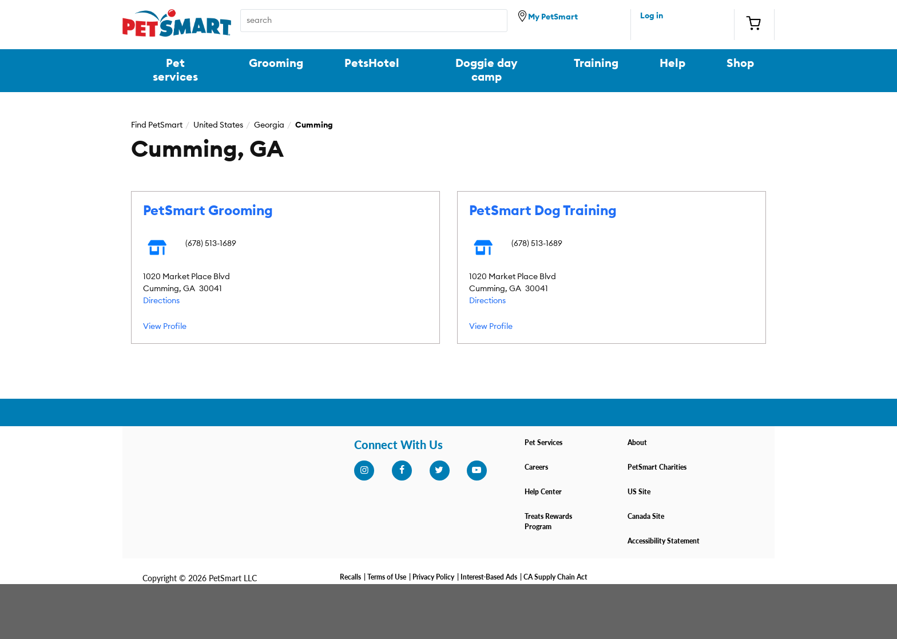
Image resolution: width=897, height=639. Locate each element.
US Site (639, 492)
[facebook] (401, 470)
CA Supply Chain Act (555, 577)
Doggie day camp (486, 70)
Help (672, 63)
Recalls (350, 577)
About (637, 442)
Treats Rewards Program (548, 521)
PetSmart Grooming (208, 211)
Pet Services (543, 442)
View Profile (164, 327)
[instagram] (364, 470)
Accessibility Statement (664, 541)
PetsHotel (371, 63)
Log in (651, 16)
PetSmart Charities (657, 467)
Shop (740, 63)
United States (218, 125)
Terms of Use (386, 577)
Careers (536, 467)
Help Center (543, 492)
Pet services (175, 70)
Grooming (276, 63)
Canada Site (646, 516)
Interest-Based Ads (489, 577)
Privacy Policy (433, 577)
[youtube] (476, 470)
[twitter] (439, 470)
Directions (161, 301)
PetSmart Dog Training (543, 211)
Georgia (269, 125)
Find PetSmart (156, 125)
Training (596, 63)
